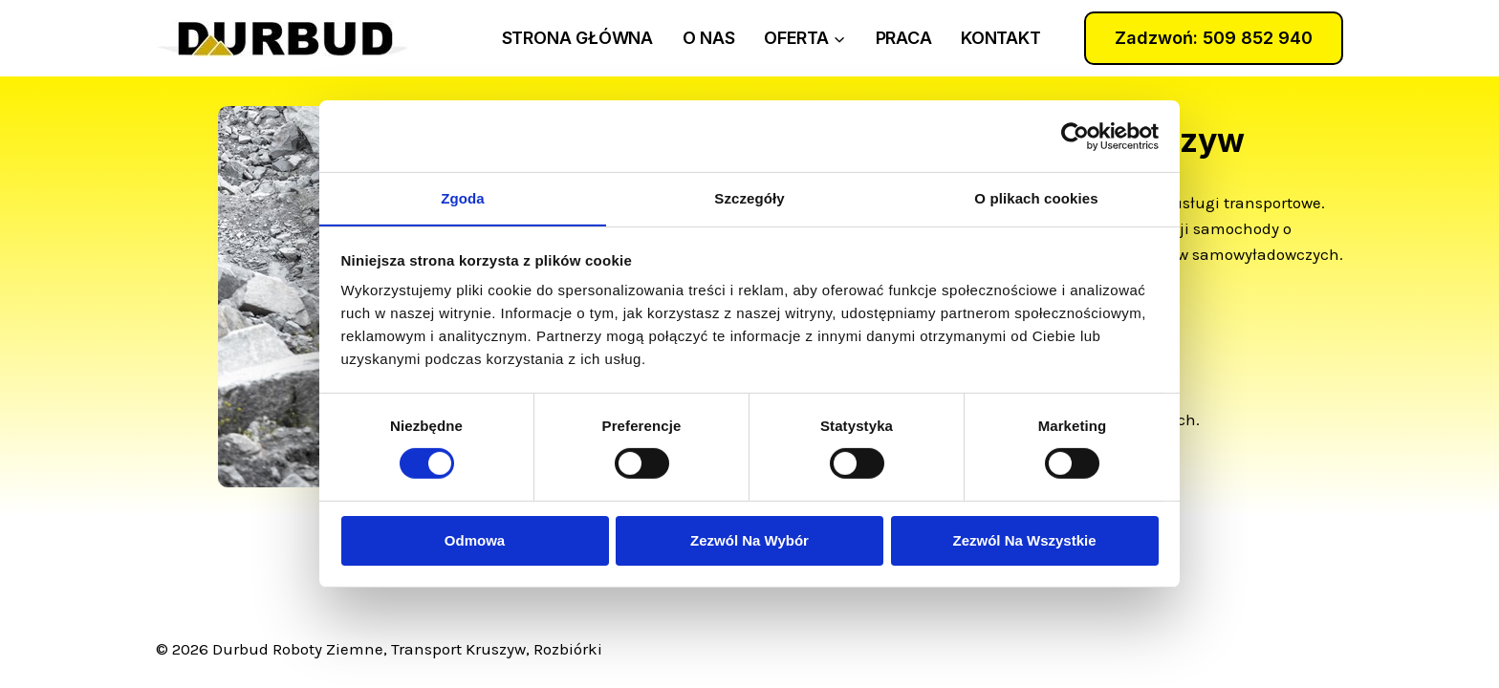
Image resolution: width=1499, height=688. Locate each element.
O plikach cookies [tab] (1035, 197)
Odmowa (475, 540)
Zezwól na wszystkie (1024, 540)
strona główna (577, 38)
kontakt (1001, 38)
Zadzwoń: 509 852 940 (1214, 38)
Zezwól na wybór (749, 540)
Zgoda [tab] (463, 197)
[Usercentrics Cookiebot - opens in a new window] (1075, 135)
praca (904, 38)
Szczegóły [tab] (749, 197)
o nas (709, 38)
